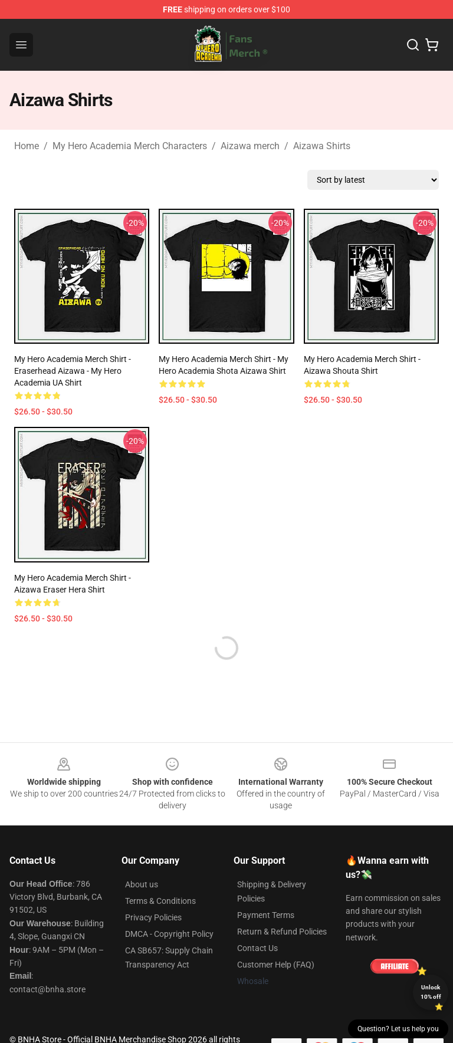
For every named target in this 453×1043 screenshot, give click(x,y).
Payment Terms (265, 915)
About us (141, 884)
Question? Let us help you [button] (398, 1029)
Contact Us (257, 948)
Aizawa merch (250, 146)
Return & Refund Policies (282, 931)
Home (26, 146)
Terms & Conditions (160, 901)
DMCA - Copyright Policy (169, 934)
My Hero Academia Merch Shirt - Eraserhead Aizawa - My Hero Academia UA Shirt (72, 370)
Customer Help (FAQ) (275, 964)
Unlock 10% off (431, 992)
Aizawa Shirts (321, 146)
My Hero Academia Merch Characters (129, 146)
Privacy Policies (153, 917)
